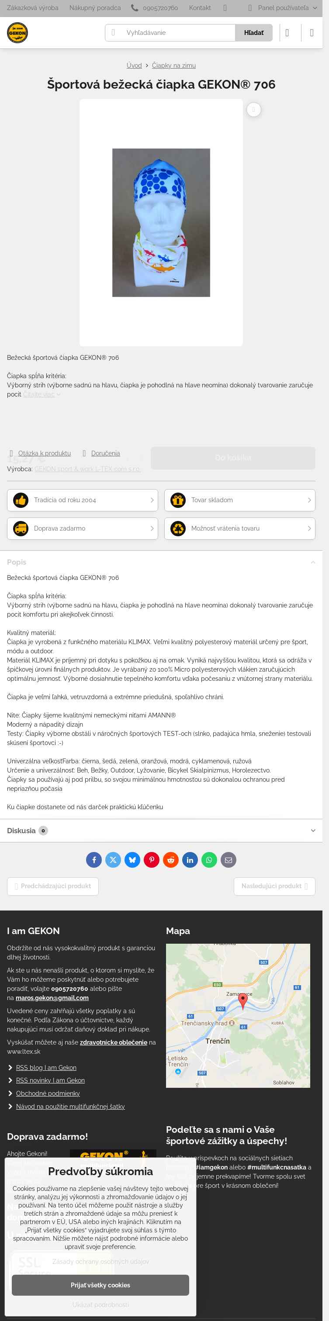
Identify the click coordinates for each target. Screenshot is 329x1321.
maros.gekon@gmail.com (52, 997)
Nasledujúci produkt (275, 886)
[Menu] (311, 32)
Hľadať (253, 32)
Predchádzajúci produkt (53, 886)
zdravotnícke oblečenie (113, 1042)
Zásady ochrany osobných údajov (100, 1261)
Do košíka (233, 423)
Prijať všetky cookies (100, 1285)
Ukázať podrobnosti (101, 1304)
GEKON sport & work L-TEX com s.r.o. (88, 469)
